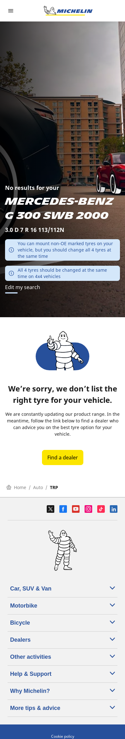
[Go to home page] (68, 10)
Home (16, 487)
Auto (38, 487)
